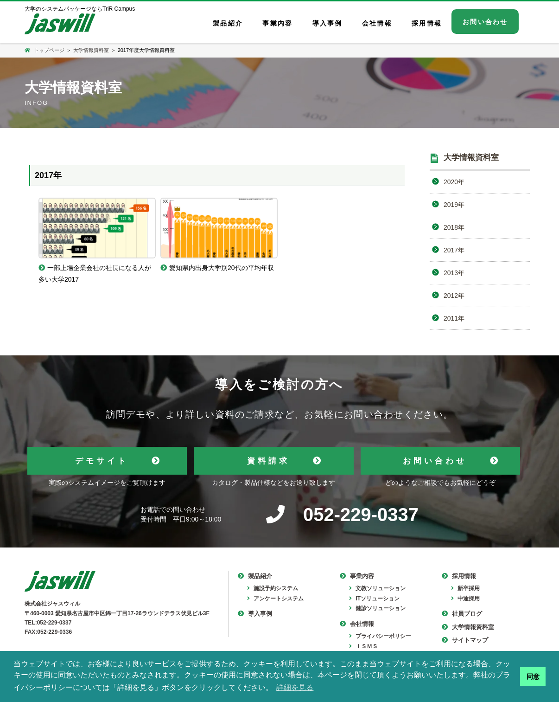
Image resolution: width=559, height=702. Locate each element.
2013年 (454, 273)
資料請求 (268, 461)
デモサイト (101, 461)
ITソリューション (374, 598)
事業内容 (357, 576)
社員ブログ (462, 613)
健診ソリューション (377, 608)
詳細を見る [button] (294, 687)
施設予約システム (272, 588)
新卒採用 (465, 588)
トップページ (44, 50)
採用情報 (459, 576)
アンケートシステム (275, 598)
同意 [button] (533, 676)
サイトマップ (465, 640)
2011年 (454, 318)
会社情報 (357, 623)
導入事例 (255, 613)
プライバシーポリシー (380, 636)
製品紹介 (255, 576)
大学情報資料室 (91, 50)
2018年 (454, 227)
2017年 (454, 250)
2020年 (454, 182)
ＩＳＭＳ (363, 646)
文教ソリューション (377, 588)
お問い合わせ (435, 461)
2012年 (454, 295)
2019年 (454, 204)
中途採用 (465, 598)
